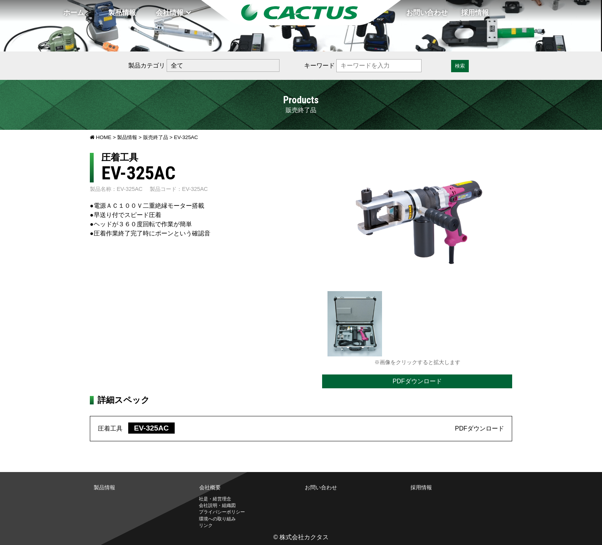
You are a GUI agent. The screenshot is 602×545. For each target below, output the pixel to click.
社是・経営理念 (215, 499)
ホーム (73, 13)
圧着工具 (136, 428)
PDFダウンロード (417, 381)
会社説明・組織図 (217, 505)
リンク (206, 525)
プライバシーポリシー (222, 512)
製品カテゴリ (146, 65)
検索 (460, 66)
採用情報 (475, 13)
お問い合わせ (427, 13)
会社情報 (170, 13)
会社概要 (210, 487)
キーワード (319, 65)
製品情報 (122, 13)
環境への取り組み (217, 519)
